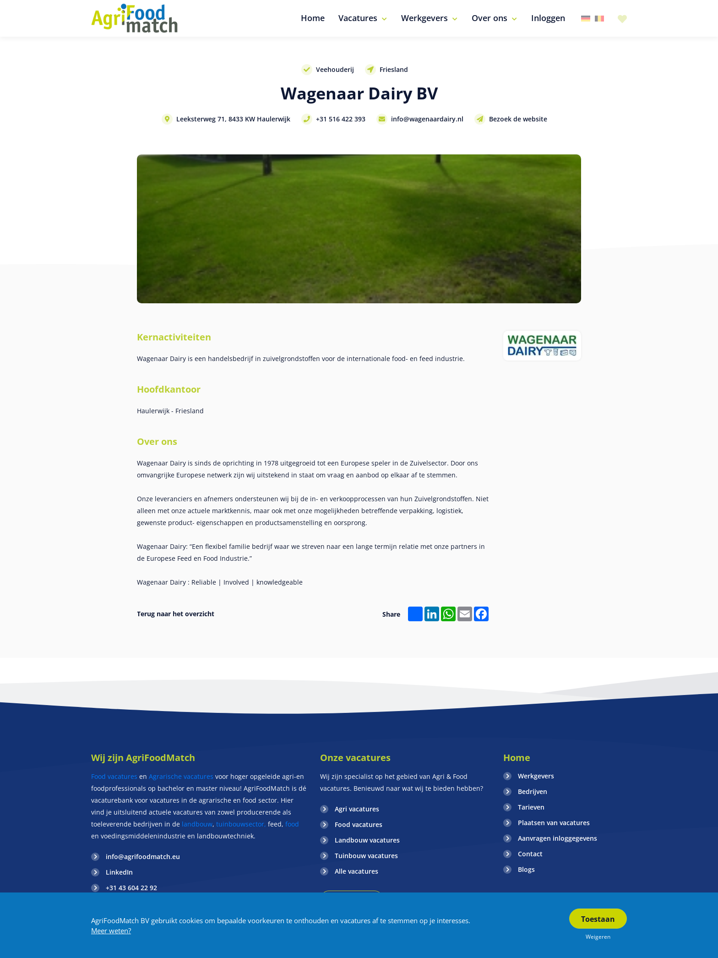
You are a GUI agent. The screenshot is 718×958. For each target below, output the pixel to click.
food (292, 824)
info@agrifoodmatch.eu (143, 856)
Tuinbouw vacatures (366, 855)
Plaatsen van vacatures (554, 822)
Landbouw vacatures (367, 840)
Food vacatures (114, 776)
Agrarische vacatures (182, 776)
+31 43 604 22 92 (131, 887)
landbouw (197, 824)
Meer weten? (111, 930)
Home (516, 757)
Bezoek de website (518, 119)
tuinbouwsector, (241, 824)
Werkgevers (536, 776)
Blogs (526, 869)
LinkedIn (119, 872)
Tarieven (531, 807)
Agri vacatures (357, 809)
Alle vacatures (356, 871)
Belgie (599, 18)
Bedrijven (532, 791)
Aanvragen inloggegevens (557, 838)
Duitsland (585, 18)
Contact (530, 853)
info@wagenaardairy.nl (427, 119)
